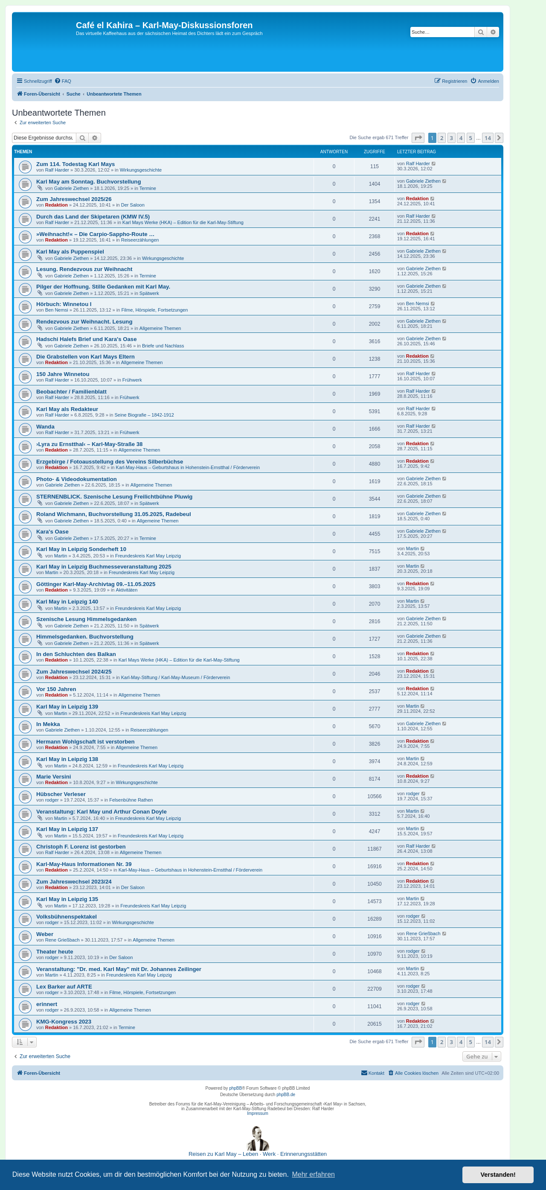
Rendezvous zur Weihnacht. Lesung (84, 321)
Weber (44, 934)
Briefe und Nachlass (163, 345)
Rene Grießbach (62, 939)
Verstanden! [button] (498, 1174)
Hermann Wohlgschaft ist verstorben (85, 741)
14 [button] (488, 138)
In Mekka (48, 724)
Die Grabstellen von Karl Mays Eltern (85, 356)
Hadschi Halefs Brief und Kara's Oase (86, 339)
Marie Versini (53, 776)
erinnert (46, 1004)
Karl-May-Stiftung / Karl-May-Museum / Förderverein (175, 677)
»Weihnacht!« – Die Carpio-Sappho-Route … (95, 234)
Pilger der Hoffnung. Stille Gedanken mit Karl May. (103, 286)
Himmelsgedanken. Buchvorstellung (85, 636)
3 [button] (451, 138)
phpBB (235, 1088)
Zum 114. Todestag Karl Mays (75, 164)
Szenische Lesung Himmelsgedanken (86, 619)
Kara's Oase (52, 531)
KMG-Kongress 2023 (63, 1021)
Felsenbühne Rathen (131, 799)
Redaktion (56, 204)
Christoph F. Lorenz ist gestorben (81, 846)
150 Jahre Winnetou (62, 374)
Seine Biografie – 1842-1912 (144, 414)
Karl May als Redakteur (67, 409)
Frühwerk (132, 379)
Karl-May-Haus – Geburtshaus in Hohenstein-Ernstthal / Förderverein (188, 467)
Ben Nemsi (56, 309)
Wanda (45, 426)
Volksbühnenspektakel (66, 916)
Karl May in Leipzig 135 (67, 899)
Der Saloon (133, 204)
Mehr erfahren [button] (313, 1174)
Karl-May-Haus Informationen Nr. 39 (84, 864)
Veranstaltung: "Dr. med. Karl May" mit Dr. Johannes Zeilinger (118, 969)
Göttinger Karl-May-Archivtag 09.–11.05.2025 (95, 584)
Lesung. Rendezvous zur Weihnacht (84, 269)
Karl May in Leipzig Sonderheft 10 (81, 549)
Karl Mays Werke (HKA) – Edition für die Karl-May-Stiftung (183, 222)
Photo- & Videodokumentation (76, 479)
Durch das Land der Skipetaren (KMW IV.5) (93, 216)
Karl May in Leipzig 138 (67, 759)
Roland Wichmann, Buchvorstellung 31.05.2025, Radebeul (113, 514)
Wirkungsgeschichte (141, 169)
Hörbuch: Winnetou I (64, 304)
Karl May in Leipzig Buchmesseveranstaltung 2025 (103, 566)
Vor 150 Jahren (56, 689)
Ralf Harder (57, 169)
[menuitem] (62, 81)
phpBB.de (285, 1094)
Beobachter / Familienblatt (71, 391)
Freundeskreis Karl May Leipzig (148, 555)
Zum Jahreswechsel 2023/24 (74, 881)
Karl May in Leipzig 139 (67, 706)
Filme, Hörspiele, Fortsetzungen (154, 309)
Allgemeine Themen (160, 328)
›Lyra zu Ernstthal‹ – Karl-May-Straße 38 (89, 444)
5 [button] (470, 138)
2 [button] (441, 138)
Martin (60, 555)
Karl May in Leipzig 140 (67, 601)
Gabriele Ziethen (71, 188)
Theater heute (54, 951)
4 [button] (460, 138)
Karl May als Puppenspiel (70, 251)
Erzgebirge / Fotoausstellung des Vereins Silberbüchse (109, 461)
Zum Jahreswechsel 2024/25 (74, 671)
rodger (52, 799)
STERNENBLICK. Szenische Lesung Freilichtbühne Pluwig (114, 496)
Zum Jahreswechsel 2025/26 (74, 199)
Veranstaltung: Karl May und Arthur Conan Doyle (101, 811)
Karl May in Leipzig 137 (67, 829)
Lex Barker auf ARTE (64, 986)
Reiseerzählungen (140, 239)
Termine (147, 188)
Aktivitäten (127, 589)
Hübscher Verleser (61, 794)
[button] (418, 138)
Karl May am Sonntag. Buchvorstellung (88, 181)
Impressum (257, 1113)
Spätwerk (149, 293)
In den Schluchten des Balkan (76, 654)
